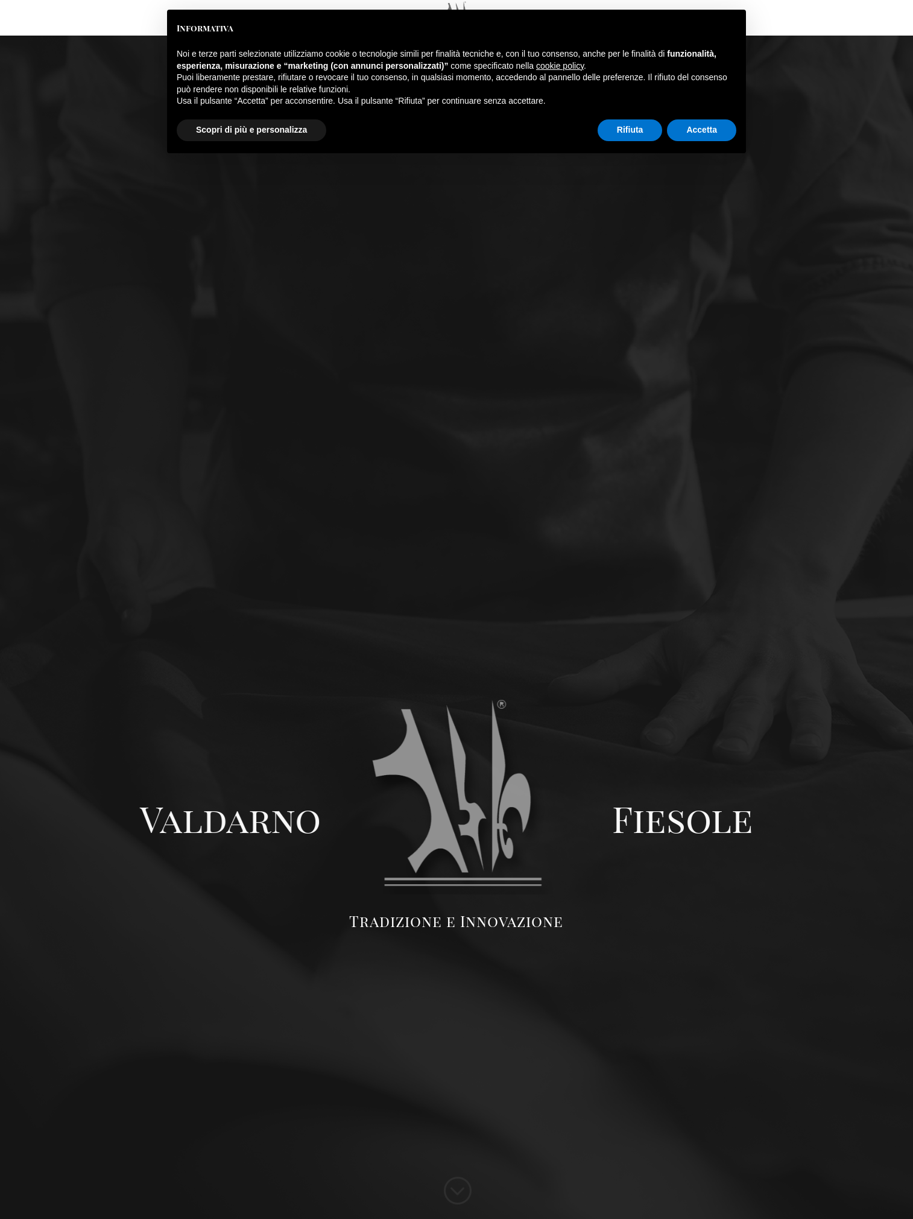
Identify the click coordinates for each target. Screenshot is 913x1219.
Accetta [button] (701, 130)
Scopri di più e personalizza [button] (251, 130)
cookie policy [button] (560, 66)
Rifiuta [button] (630, 130)
